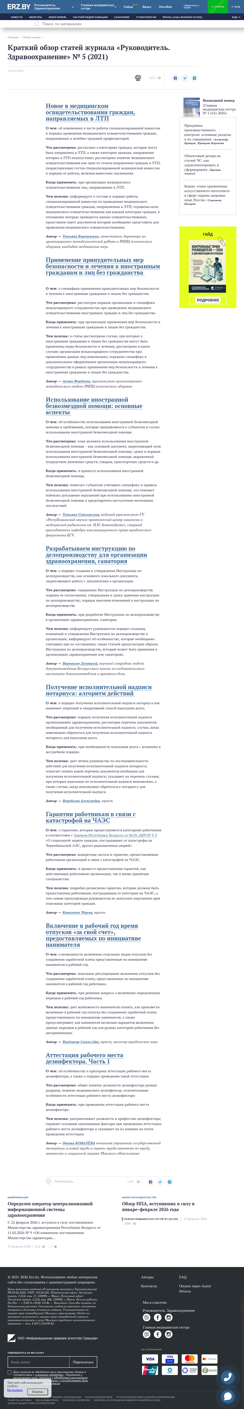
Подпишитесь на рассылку (26, 1353)
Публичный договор (98, 1397)
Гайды (128, 6)
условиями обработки (49, 1374)
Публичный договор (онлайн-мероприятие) (145, 1397)
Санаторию (122, 17)
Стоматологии (146, 17)
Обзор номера (57, 17)
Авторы (147, 1277)
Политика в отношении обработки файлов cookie (127, 1400)
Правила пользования (66, 1397)
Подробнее (15, 1390)
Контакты (149, 1286)
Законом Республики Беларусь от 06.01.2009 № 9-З (115, 835)
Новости (16, 17)
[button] (175, 78)
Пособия (165, 6)
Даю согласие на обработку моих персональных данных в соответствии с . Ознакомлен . (50, 1378)
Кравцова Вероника (211, 143)
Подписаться (83, 1362)
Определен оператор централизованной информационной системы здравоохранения (50, 1209)
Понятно (37, 1391)
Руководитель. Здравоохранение (47, 6)
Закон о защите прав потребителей (31, 1403)
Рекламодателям (47, 1400)
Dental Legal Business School (183, 17)
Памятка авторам (20, 1400)
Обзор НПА (35, 17)
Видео (146, 6)
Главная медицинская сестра (97, 6)
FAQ (182, 1277)
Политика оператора (76, 1400)
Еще (235, 17)
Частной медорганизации (90, 17)
